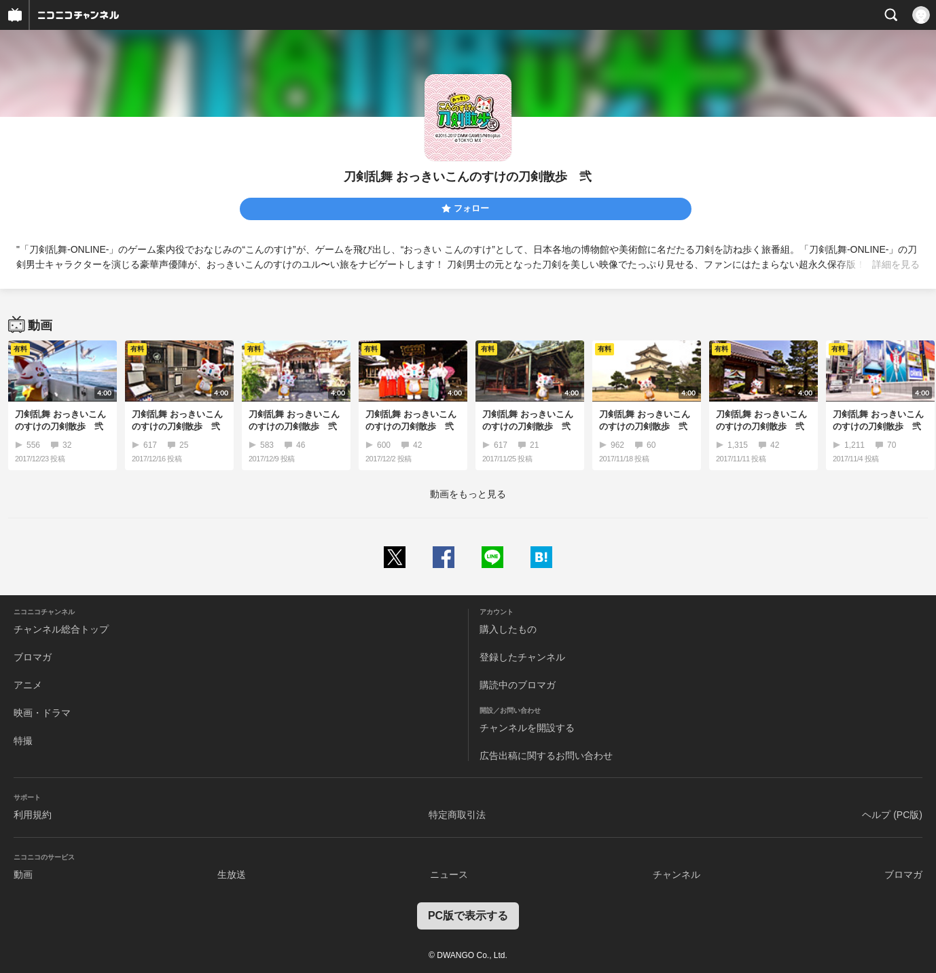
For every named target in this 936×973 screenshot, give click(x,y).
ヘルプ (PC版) (892, 814)
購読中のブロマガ (518, 684)
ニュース (449, 874)
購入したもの (508, 629)
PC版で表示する (468, 915)
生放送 (231, 874)
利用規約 (33, 814)
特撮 (23, 740)
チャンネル (676, 874)
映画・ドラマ (42, 712)
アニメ (28, 684)
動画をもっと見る (468, 494)
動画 (23, 874)
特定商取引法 (457, 814)
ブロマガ (33, 657)
